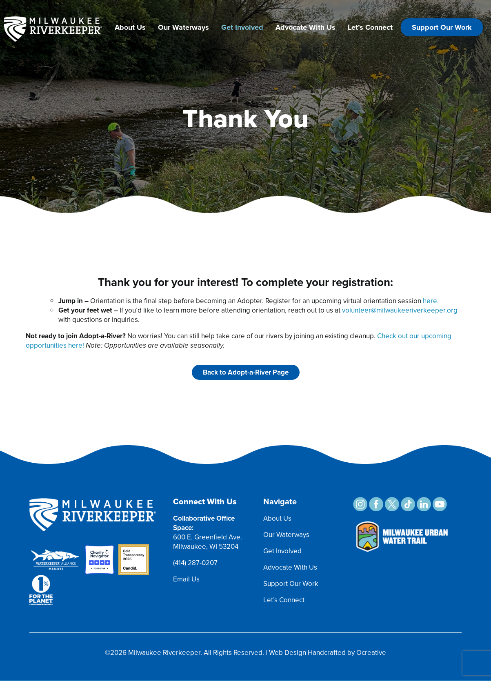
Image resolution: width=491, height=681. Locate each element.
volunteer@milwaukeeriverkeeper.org (400, 310)
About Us (130, 27)
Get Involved (242, 27)
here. (431, 301)
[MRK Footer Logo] (92, 502)
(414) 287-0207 (195, 563)
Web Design (287, 653)
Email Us (186, 579)
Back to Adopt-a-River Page (246, 372)
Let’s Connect (370, 27)
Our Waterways (183, 27)
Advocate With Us (305, 27)
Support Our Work (442, 27)
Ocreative (371, 653)
